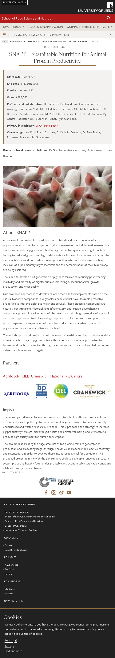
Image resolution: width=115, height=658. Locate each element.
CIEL (25, 376)
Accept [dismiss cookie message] (11, 640)
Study (17, 27)
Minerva (9, 593)
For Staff (9, 569)
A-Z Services (11, 565)
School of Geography (16, 526)
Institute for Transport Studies (21, 530)
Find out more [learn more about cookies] (13, 651)
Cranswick (39, 376)
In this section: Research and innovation (38, 35)
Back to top (11, 472)
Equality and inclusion (16, 550)
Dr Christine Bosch (46, 125)
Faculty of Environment (17, 512)
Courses (9, 545)
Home (6, 27)
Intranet (9, 574)
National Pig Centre (66, 376)
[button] (108, 18)
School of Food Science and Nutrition (27, 18)
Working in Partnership (83, 27)
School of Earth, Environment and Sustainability (30, 516)
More (106, 27)
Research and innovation (45, 27)
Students (9, 589)
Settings (9, 646)
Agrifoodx (11, 376)
